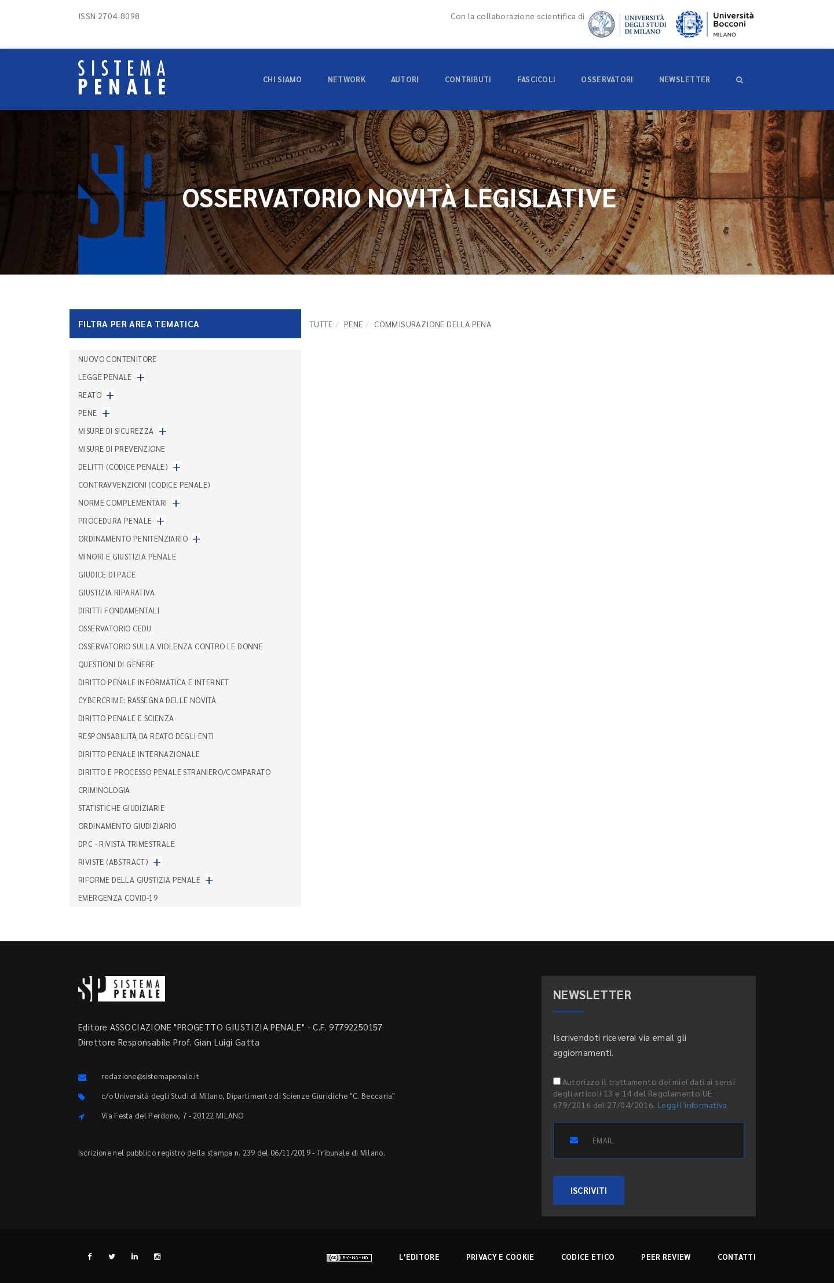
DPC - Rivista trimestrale (126, 844)
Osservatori (607, 79)
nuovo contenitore (117, 359)
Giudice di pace (107, 574)
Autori (405, 79)
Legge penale (105, 377)
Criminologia (104, 790)
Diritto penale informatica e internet (153, 682)
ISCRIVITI (588, 1190)
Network (346, 79)
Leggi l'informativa (692, 1104)
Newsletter (685, 79)
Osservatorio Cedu (115, 628)
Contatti (737, 1257)
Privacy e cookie (500, 1257)
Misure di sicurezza (116, 431)
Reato (89, 395)
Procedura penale (115, 520)
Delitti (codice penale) (123, 466)
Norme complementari (122, 502)
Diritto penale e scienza (126, 718)
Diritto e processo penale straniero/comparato (174, 772)
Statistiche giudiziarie (121, 808)
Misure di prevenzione (121, 449)
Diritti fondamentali (118, 610)
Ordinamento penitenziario (133, 538)
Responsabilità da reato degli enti (146, 736)
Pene (353, 324)
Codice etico (588, 1257)
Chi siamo (282, 79)
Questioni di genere (116, 664)
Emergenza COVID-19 (118, 897)
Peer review (665, 1257)
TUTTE (321, 324)
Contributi (468, 79)
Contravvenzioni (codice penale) (144, 484)
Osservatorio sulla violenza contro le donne (170, 646)
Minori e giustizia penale (127, 556)
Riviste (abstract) (113, 862)
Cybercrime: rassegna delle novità (147, 700)
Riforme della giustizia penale (139, 879)
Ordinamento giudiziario (127, 826)
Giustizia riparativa (116, 592)
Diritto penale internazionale (139, 754)
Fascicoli (536, 79)
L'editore (419, 1257)
